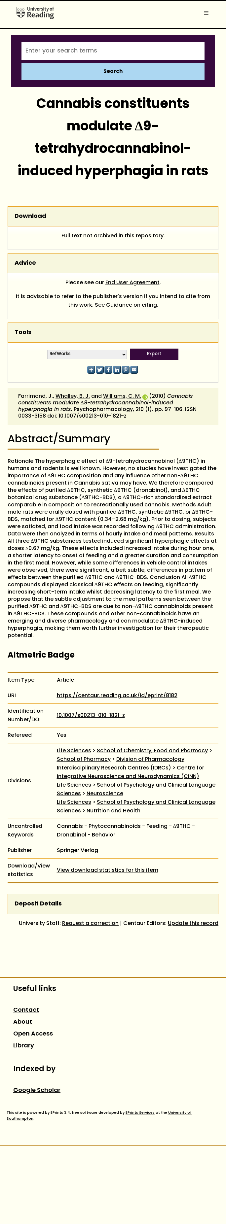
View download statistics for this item (107, 870)
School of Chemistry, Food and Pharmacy (152, 751)
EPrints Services (140, 1113)
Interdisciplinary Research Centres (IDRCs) (114, 768)
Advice (25, 263)
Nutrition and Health (113, 811)
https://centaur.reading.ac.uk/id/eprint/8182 (117, 696)
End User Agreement (132, 283)
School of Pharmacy (84, 759)
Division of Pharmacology (150, 759)
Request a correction (90, 923)
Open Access (33, 1034)
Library (23, 1046)
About (22, 1022)
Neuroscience (105, 794)
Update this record (193, 923)
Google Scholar (36, 1090)
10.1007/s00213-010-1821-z (92, 416)
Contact (26, 1010)
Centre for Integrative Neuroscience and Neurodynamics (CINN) (130, 772)
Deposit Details (38, 904)
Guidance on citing (131, 305)
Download (30, 216)
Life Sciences (74, 751)
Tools (23, 332)
